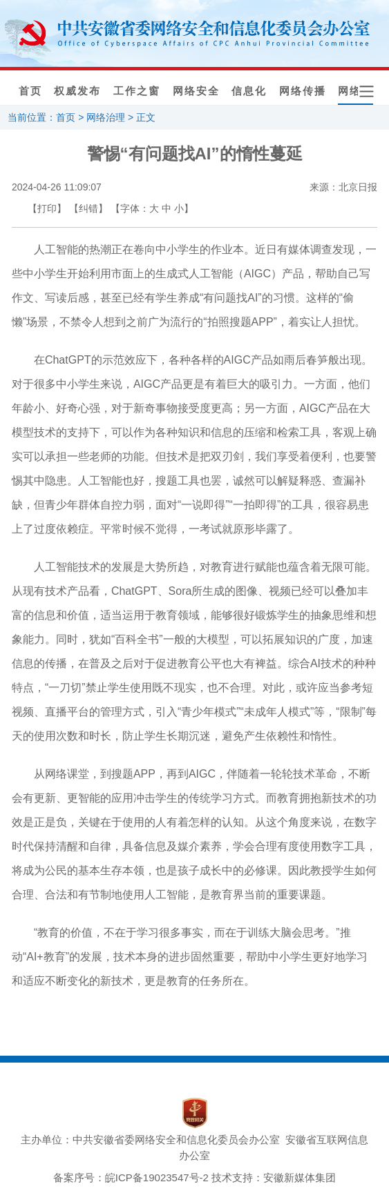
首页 (30, 91)
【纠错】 (88, 208)
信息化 (249, 91)
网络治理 (105, 117)
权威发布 (77, 91)
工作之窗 (136, 91)
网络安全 (196, 91)
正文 (145, 117)
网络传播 (302, 91)
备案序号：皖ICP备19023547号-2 (131, 1177)
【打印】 (47, 208)
